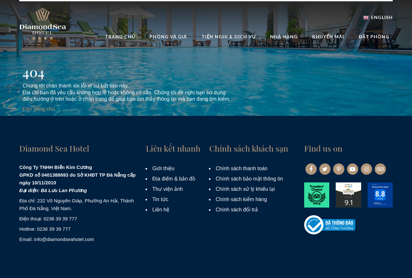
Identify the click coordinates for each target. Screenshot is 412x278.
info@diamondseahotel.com (64, 239)
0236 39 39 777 (60, 218)
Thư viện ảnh (167, 189)
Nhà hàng (284, 36)
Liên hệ (160, 209)
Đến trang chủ (39, 109)
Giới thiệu (163, 168)
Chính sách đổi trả (237, 209)
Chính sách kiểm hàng (241, 199)
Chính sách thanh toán (241, 168)
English (378, 17)
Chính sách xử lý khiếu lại (245, 189)
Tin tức (160, 199)
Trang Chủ (120, 36)
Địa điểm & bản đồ (173, 178)
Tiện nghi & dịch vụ (228, 36)
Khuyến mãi (328, 36)
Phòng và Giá (168, 36)
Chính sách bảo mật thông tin (249, 178)
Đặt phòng (374, 36)
